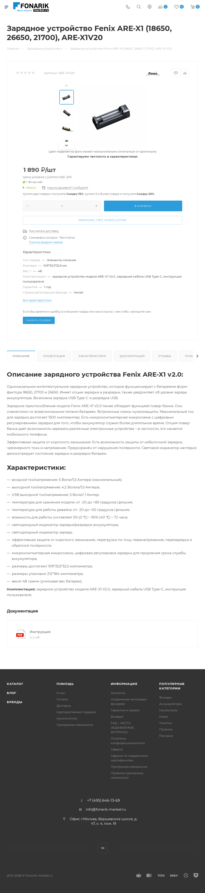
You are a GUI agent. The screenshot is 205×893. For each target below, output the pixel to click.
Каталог (15, 684)
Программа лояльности (75, 725)
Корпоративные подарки (76, 712)
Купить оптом (67, 718)
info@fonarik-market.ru (106, 809)
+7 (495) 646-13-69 (103, 800)
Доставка (64, 705)
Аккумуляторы (170, 704)
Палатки (165, 729)
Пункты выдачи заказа (46, 242)
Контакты (118, 693)
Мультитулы (168, 710)
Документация (132, 356)
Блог (11, 693)
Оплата (62, 699)
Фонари (165, 697)
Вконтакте (102, 848)
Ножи (163, 716)
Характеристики (92, 356)
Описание (21, 356)
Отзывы (164, 356)
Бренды (14, 702)
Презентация (54, 356)
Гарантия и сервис (125, 710)
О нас (61, 693)
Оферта (117, 749)
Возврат (117, 716)
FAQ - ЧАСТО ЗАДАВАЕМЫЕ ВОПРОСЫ (122, 727)
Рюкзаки (166, 735)
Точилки (165, 723)
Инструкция (40, 632)
